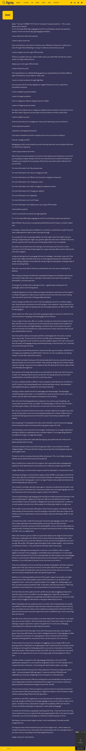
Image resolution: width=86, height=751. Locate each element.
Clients (26, 2)
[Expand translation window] (82, 726)
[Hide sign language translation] (84, 726)
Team (43, 2)
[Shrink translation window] (79, 726)
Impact (18, 2)
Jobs (49, 2)
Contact (56, 2)
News (37, 2)
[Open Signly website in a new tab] (75, 726)
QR (32, 2)
